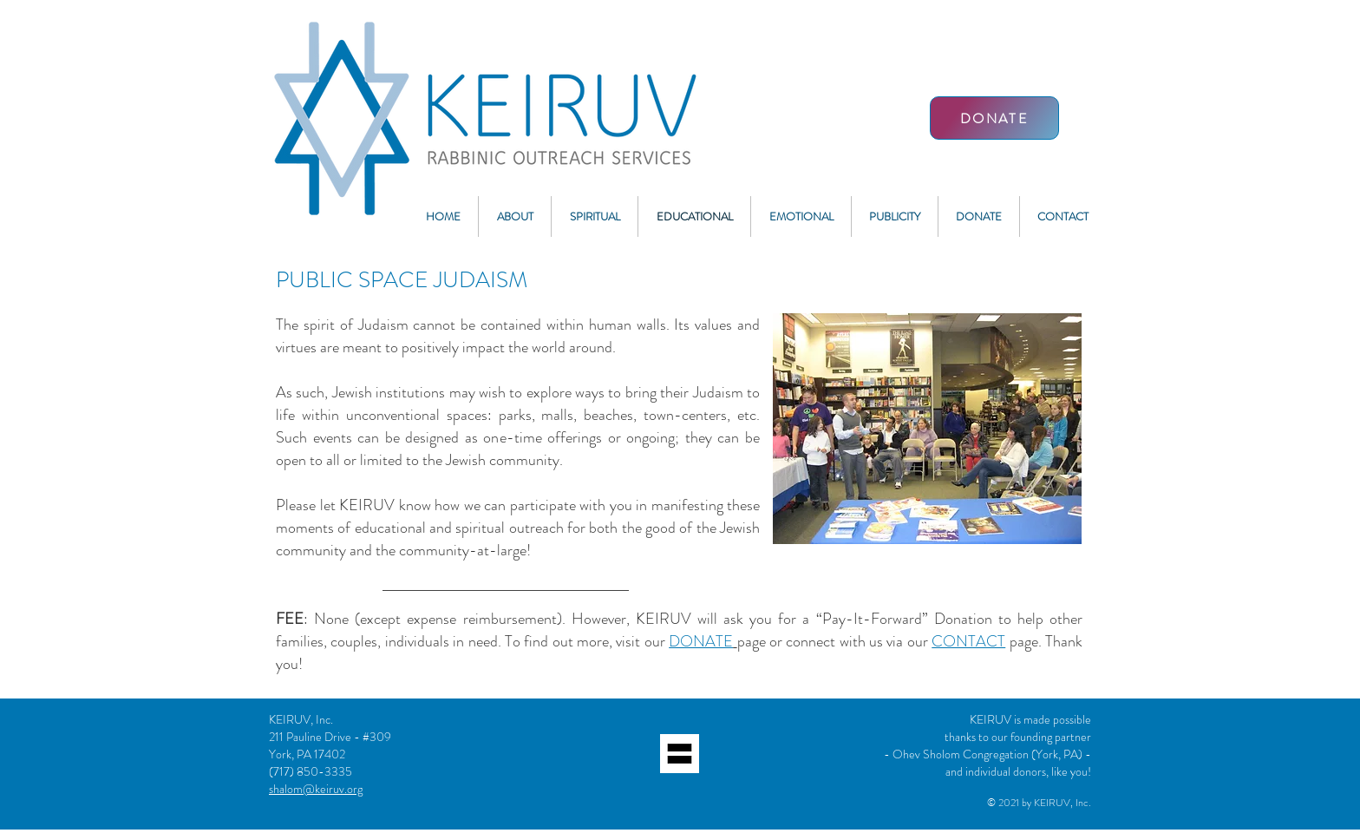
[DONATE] (994, 118)
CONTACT (968, 641)
